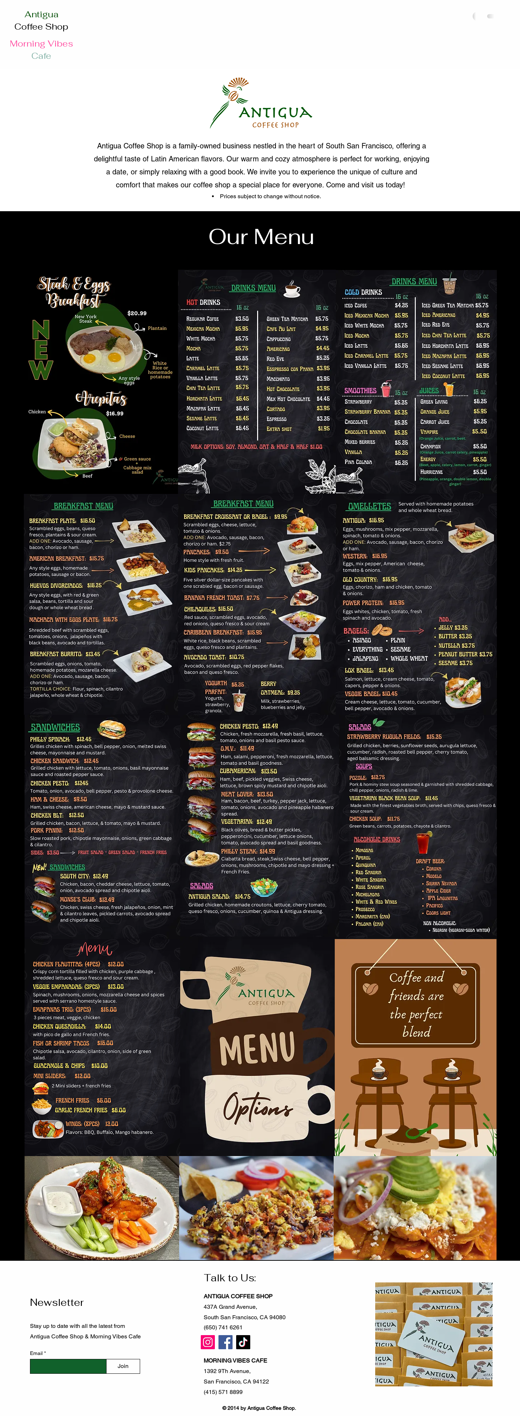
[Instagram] (208, 1342)
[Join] (123, 1366)
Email (37, 1353)
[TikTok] (243, 1342)
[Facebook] (225, 1342)
